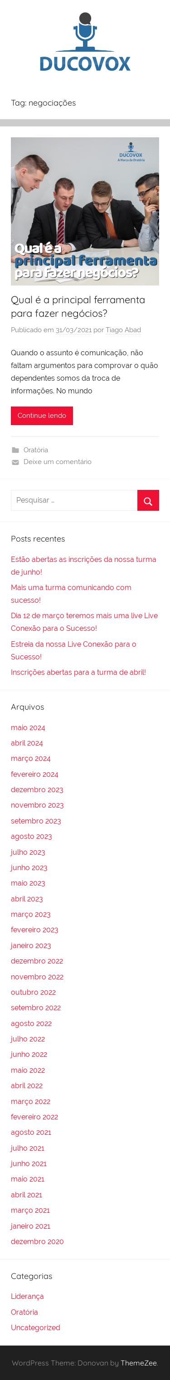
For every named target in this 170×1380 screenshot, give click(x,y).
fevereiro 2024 (34, 774)
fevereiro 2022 (34, 1117)
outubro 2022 (33, 992)
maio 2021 (27, 1179)
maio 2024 (28, 727)
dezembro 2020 (37, 1241)
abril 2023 (27, 899)
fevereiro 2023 (34, 929)
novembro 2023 (37, 805)
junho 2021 (29, 1163)
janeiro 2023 (31, 945)
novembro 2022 (37, 977)
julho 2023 (28, 852)
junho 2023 (29, 867)
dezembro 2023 (37, 789)
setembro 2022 (36, 1007)
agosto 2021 (31, 1132)
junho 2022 (29, 1054)
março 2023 (31, 914)
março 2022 (30, 1101)
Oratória (36, 450)
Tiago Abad (123, 330)
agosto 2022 (31, 1023)
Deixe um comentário (58, 462)
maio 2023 (28, 883)
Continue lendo (42, 416)
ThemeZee (139, 1362)
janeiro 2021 (30, 1226)
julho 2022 (28, 1039)
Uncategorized (35, 1327)
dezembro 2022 (37, 961)
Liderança (27, 1296)
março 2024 (31, 758)
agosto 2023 (31, 836)
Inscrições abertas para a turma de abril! (78, 672)
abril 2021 (26, 1195)
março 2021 (30, 1210)
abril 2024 (27, 743)
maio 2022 (28, 1070)
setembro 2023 (36, 821)
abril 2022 (27, 1085)
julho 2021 (27, 1148)
